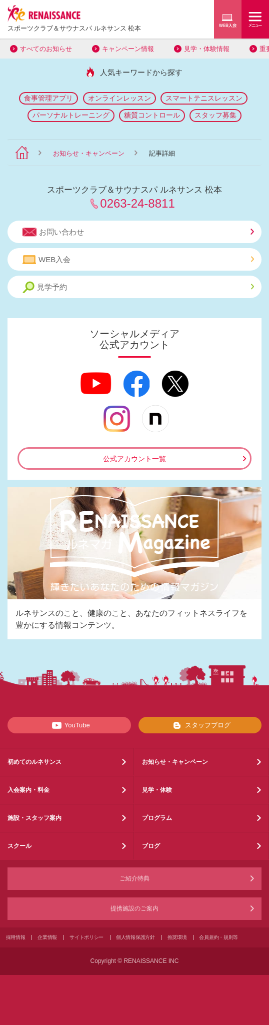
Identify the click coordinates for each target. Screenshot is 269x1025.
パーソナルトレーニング (71, 115)
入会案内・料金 (29, 789)
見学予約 (138, 287)
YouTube (69, 725)
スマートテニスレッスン (204, 98)
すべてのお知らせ (46, 49)
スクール (20, 845)
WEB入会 (138, 259)
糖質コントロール (152, 115)
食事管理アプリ (48, 98)
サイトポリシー (87, 937)
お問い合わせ (138, 232)
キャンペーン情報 (128, 49)
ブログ (151, 845)
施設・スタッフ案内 (35, 817)
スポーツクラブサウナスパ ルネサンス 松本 (74, 28)
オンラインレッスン (119, 98)
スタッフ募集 (215, 115)
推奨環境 (177, 937)
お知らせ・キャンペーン (88, 153)
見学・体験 (157, 789)
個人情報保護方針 (135, 937)
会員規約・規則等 (218, 937)
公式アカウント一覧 (134, 459)
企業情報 (47, 937)
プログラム (157, 817)
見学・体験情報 (207, 49)
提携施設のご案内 (134, 908)
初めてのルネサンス (35, 761)
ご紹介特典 (135, 878)
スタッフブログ (199, 725)
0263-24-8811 (137, 203)
